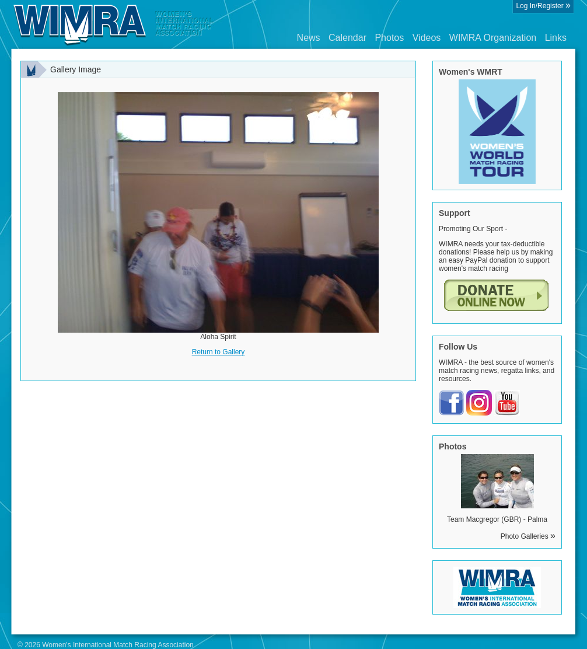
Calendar (347, 38)
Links (556, 38)
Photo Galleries (528, 536)
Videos (427, 38)
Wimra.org (114, 24)
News (308, 38)
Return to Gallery (218, 352)
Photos (389, 38)
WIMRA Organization (492, 38)
